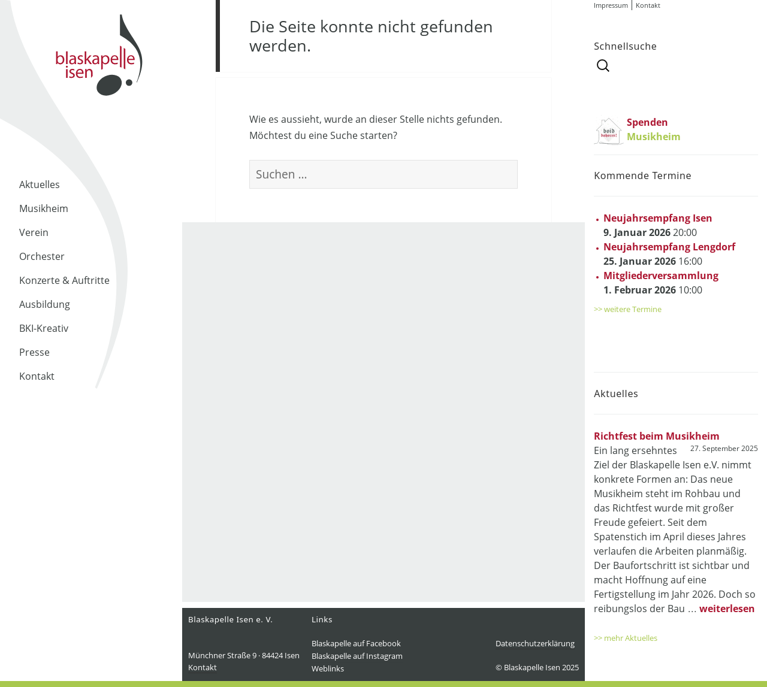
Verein (34, 232)
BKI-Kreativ (43, 328)
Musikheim (43, 208)
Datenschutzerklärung (535, 643)
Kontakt (37, 376)
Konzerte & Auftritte (64, 280)
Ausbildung (44, 304)
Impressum (611, 5)
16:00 (669, 254)
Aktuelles (39, 184)
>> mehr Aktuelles (625, 637)
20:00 (657, 225)
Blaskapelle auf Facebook (356, 643)
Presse (34, 352)
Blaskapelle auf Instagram (357, 655)
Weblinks (328, 668)
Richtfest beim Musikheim (657, 436)
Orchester (42, 256)
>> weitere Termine (628, 309)
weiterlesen (727, 608)
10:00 (660, 282)
